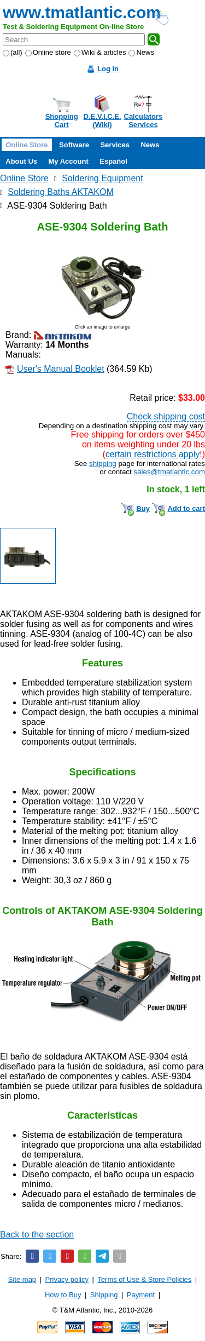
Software (74, 145)
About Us (21, 161)
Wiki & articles (100, 52)
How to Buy (63, 1295)
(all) (12, 52)
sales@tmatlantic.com (169, 472)
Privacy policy (67, 1279)
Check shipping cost (166, 416)
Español (113, 161)
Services (115, 145)
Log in (108, 69)
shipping (102, 463)
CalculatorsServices (143, 120)
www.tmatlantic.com (82, 12)
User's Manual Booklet (60, 368)
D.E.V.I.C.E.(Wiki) (102, 120)
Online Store (26, 145)
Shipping (104, 1295)
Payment (141, 1295)
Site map (22, 1279)
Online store (48, 52)
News (141, 52)
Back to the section (37, 1234)
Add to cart (186, 508)
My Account (69, 161)
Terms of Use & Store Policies (144, 1279)
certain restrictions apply (153, 454)
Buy (143, 508)
